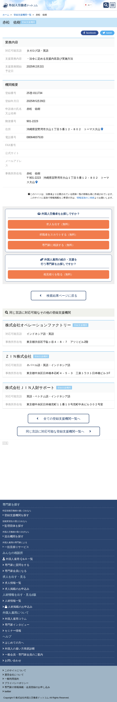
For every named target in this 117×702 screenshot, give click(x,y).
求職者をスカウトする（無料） (58, 234)
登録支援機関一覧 (22, 14)
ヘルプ (7, 636)
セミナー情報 (13, 630)
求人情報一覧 (13, 582)
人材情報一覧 (13, 600)
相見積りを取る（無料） (58, 274)
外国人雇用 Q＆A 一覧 (19, 559)
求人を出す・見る (14, 577)
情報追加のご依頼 (85, 197)
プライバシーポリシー (16, 683)
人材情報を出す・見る (19, 594)
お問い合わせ (13, 660)
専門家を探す (11, 504)
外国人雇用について (16, 612)
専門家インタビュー (17, 624)
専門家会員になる (16, 570)
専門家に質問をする (17, 564)
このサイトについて (15, 670)
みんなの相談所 (13, 553)
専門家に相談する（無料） (58, 245)
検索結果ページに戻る (58, 295)
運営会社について (14, 674)
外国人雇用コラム (16, 618)
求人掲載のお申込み (17, 588)
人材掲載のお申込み (18, 606)
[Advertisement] (58, 471)
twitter (8, 691)
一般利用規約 (12, 678)
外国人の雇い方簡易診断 (20, 648)
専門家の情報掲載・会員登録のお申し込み (27, 687)
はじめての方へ (14, 642)
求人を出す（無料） (58, 224)
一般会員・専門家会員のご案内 (24, 654)
